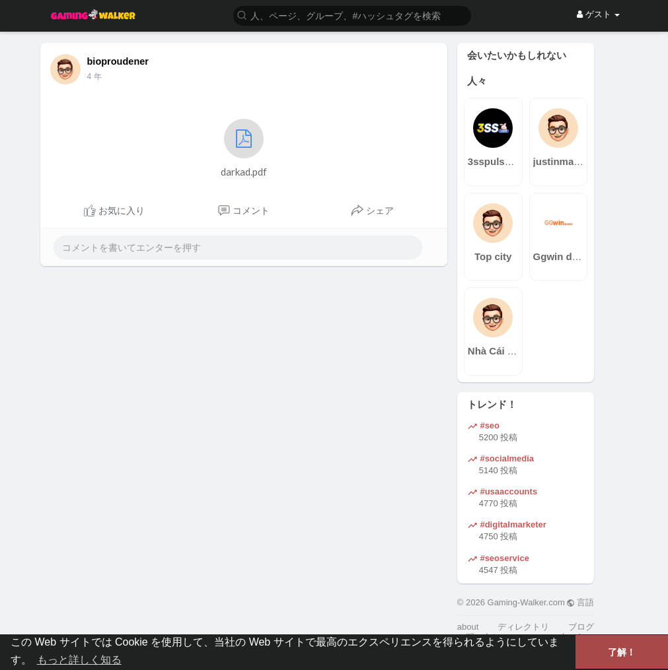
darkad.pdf (244, 148)
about (468, 626)
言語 (580, 602)
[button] (352, 15)
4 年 (94, 76)
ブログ (581, 626)
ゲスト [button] (598, 14)
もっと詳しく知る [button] (79, 659)
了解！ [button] (622, 652)
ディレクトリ (523, 626)
